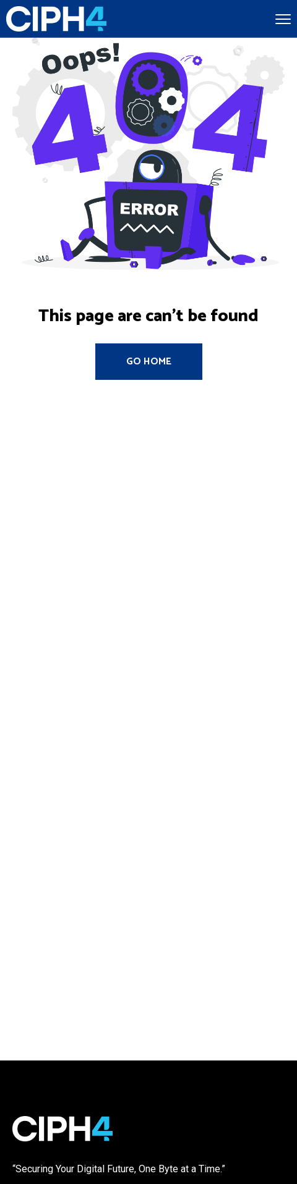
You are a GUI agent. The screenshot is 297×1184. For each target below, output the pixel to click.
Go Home (148, 361)
